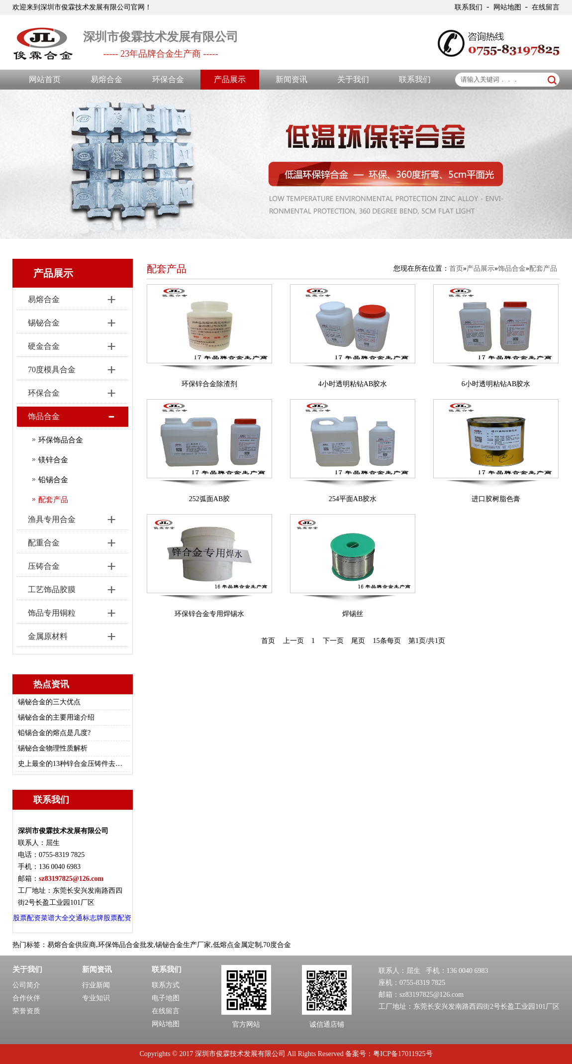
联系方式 (166, 985)
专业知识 (96, 998)
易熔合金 (106, 79)
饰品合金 (44, 416)
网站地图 (507, 7)
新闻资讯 (291, 79)
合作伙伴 (26, 998)
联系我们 (468, 7)
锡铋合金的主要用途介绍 (56, 717)
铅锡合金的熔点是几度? (54, 733)
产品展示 (230, 79)
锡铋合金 (44, 323)
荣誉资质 (26, 1011)
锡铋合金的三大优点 (49, 702)
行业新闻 (96, 985)
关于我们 (353, 79)
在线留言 (546, 7)
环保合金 (168, 79)
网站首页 (45, 79)
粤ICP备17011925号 (402, 1054)
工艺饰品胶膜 (52, 589)
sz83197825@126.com (431, 994)
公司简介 (26, 985)
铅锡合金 (53, 480)
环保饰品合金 (60, 440)
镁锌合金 (53, 460)
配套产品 (53, 500)
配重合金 (44, 542)
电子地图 (166, 998)
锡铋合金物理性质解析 (53, 748)
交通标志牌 (86, 918)
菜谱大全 (55, 918)
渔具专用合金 (52, 519)
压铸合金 (44, 566)
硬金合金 (44, 346)
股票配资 (27, 918)
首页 (456, 268)
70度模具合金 (52, 369)
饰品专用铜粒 (52, 613)
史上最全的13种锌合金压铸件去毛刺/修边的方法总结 (71, 763)
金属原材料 (48, 636)
